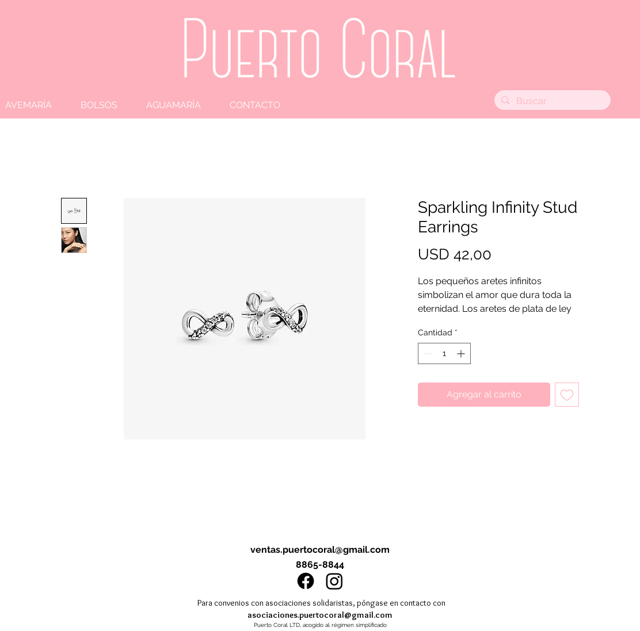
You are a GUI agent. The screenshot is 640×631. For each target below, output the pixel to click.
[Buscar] (551, 101)
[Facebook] (306, 581)
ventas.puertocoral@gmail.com (320, 549)
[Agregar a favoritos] (567, 395)
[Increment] (462, 353)
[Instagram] (334, 581)
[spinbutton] (444, 353)
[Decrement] (427, 353)
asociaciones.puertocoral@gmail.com (320, 615)
